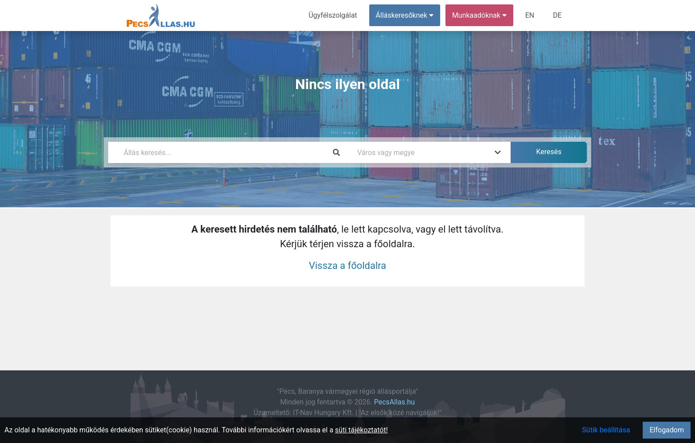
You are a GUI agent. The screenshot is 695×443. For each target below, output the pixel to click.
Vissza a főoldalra (348, 265)
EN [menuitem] (530, 15)
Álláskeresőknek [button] (404, 15)
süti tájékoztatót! (361, 430)
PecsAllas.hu (394, 402)
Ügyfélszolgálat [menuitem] (332, 15)
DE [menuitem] (557, 15)
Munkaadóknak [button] (479, 15)
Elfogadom (666, 430)
